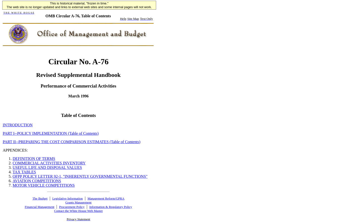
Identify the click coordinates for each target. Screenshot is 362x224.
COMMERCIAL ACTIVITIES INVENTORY (49, 163)
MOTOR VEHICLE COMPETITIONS (44, 185)
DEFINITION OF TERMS (34, 159)
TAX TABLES (24, 172)
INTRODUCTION (18, 125)
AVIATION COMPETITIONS (37, 181)
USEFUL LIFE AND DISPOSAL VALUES (47, 167)
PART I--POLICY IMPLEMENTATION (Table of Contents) (51, 133)
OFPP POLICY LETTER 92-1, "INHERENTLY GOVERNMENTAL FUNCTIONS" (80, 176)
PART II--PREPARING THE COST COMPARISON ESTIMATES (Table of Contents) (71, 142)
